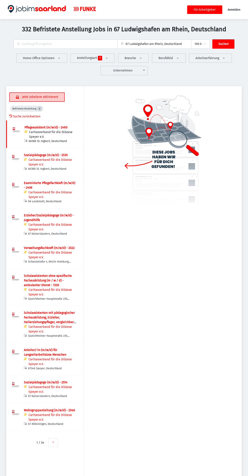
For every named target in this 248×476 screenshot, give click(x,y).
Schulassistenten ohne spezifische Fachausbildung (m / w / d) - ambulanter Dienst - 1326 (48, 280)
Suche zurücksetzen (24, 116)
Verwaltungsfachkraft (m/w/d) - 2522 (49, 248)
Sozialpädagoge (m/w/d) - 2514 (45, 382)
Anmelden (234, 9)
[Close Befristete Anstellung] (39, 108)
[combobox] (66, 44)
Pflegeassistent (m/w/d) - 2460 (45, 127)
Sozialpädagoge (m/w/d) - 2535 (46, 155)
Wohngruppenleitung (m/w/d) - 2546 (49, 410)
